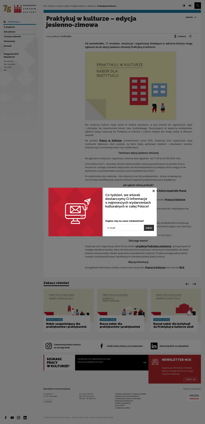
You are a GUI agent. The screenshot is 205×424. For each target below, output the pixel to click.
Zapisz (149, 227)
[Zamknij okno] (154, 191)
